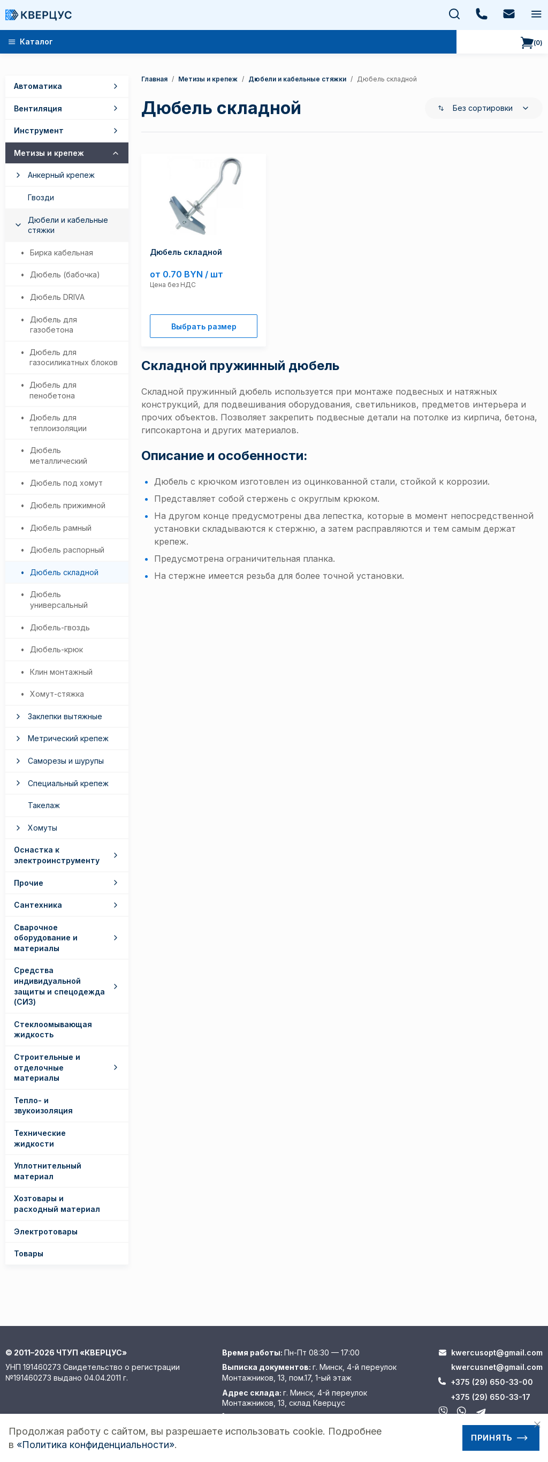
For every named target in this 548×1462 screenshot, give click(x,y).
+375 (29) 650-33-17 (490, 1396)
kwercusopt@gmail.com (497, 1352)
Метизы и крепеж (208, 79)
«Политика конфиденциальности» (95, 1444)
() (532, 42)
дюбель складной (387, 79)
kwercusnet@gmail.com (497, 1366)
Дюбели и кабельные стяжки (297, 79)
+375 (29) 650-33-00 (492, 1381)
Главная (154, 79)
